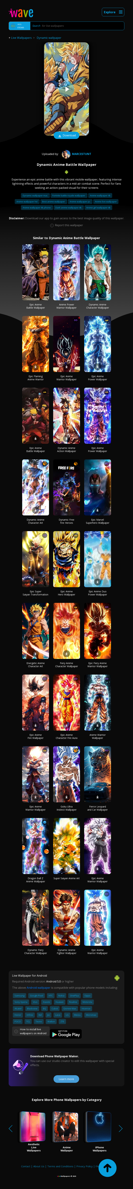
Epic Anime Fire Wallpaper (35, 736)
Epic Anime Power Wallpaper (97, 378)
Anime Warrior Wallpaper (98, 736)
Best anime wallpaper (53, 201)
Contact (25, 1166)
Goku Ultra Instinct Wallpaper (67, 808)
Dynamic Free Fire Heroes (66, 521)
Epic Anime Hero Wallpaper (66, 593)
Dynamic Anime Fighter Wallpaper (66, 951)
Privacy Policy (84, 1166)
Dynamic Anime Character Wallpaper (97, 306)
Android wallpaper (38, 988)
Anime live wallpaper (106, 201)
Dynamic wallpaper (49, 38)
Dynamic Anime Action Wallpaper (66, 449)
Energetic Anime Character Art (35, 664)
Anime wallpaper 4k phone (37, 207)
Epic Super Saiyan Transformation (35, 593)
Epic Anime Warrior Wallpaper (66, 378)
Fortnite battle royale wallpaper (69, 195)
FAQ (98, 1166)
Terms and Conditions (60, 1166)
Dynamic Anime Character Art (35, 521)
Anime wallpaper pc (80, 201)
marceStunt (76, 154)
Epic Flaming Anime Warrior (36, 378)
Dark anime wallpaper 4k (68, 207)
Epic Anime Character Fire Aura (66, 736)
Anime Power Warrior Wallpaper (66, 306)
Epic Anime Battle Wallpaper (35, 306)
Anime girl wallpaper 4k (98, 207)
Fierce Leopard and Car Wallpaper (97, 808)
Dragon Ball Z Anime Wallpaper (35, 880)
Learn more (66, 1079)
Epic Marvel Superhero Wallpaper (97, 521)
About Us (38, 1166)
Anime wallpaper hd (27, 201)
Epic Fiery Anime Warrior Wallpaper (97, 664)
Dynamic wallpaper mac (35, 195)
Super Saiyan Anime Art (67, 878)
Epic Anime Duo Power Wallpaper (97, 593)
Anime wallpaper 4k (100, 195)
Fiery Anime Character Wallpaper (66, 664)
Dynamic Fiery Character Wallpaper (35, 951)
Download (66, 135)
